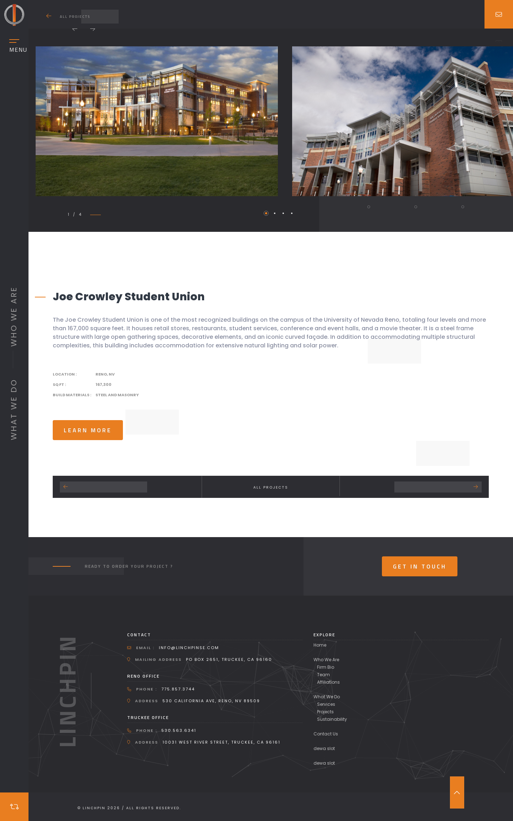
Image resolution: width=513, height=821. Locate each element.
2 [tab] (274, 213)
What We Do (327, 697)
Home (320, 645)
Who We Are (326, 660)
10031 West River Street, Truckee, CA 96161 (221, 742)
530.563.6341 (178, 730)
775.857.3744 (178, 689)
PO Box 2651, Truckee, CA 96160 (229, 659)
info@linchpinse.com (189, 648)
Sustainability (332, 719)
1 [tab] (266, 213)
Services (326, 704)
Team (323, 675)
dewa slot (324, 748)
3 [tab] (283, 213)
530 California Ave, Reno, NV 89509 (211, 701)
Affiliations (328, 682)
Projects (325, 712)
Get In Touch (419, 566)
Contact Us (326, 734)
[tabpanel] (156, 121)
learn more (88, 430)
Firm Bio (325, 667)
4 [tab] (291, 213)
